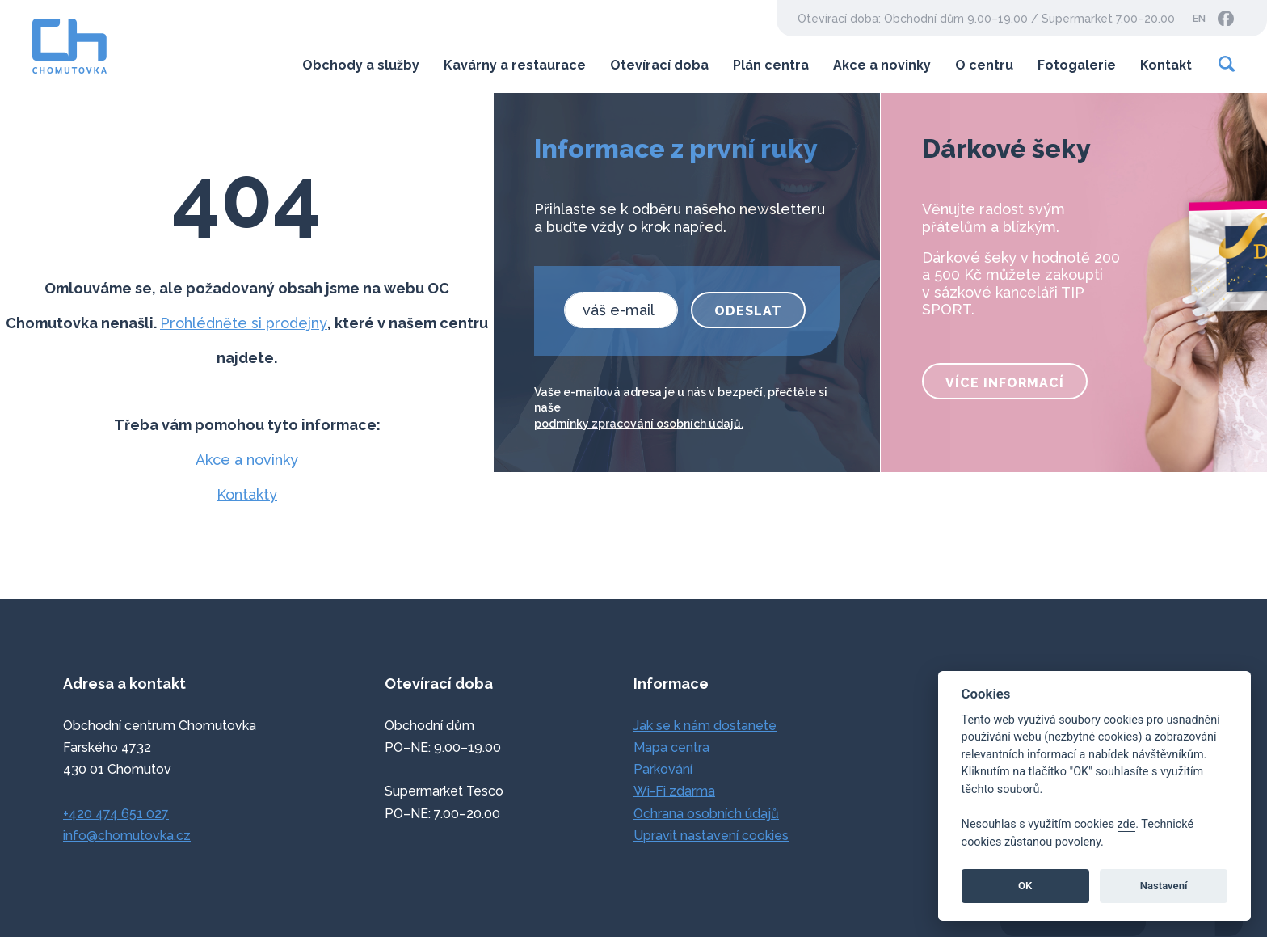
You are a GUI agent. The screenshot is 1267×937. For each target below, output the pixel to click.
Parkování (663, 769)
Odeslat (748, 311)
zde (1127, 824)
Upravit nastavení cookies (711, 835)
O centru (984, 65)
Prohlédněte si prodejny (243, 322)
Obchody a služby (360, 65)
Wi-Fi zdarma (674, 791)
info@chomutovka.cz (127, 835)
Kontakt (1166, 65)
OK (1025, 886)
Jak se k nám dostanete (705, 725)
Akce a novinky (882, 65)
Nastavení (1164, 886)
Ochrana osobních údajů (706, 813)
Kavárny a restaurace (515, 65)
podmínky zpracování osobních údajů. (638, 423)
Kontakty (247, 494)
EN (1199, 18)
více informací (1004, 382)
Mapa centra (671, 747)
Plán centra (771, 65)
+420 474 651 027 (116, 813)
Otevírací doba (659, 65)
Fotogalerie (1077, 65)
